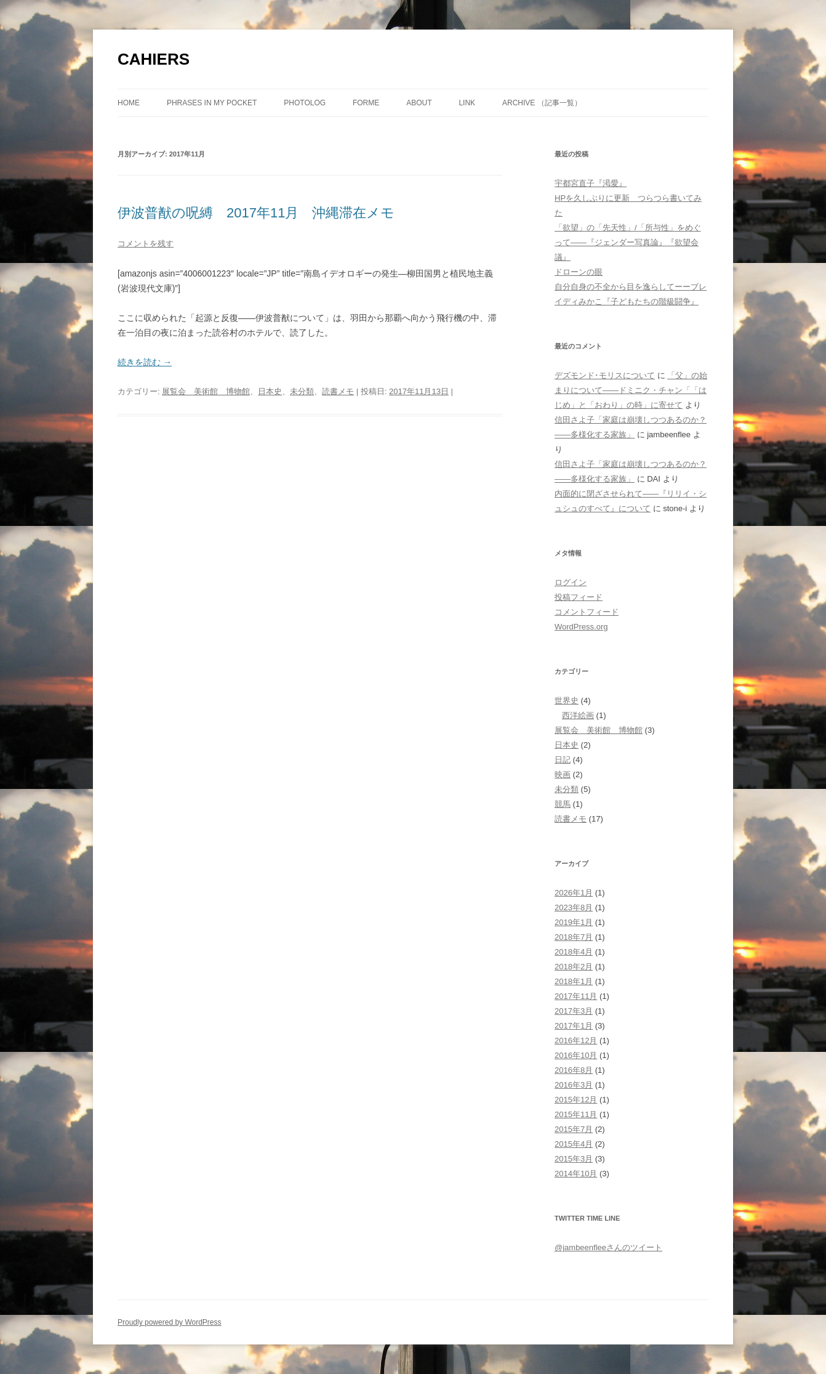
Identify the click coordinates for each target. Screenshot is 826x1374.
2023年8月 (574, 907)
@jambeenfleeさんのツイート (608, 1247)
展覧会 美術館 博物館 (206, 391)
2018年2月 (574, 966)
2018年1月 (574, 981)
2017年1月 (574, 1025)
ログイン (571, 582)
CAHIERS (154, 59)
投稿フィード (579, 597)
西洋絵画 (578, 715)
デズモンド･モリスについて (605, 375)
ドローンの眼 (579, 272)
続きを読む (145, 362)
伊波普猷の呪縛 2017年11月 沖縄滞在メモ (256, 212)
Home (129, 103)
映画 (563, 774)
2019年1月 (574, 922)
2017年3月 (574, 1011)
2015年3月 (574, 1158)
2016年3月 (574, 1084)
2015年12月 (576, 1099)
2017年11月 (576, 996)
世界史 (567, 700)
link (467, 103)
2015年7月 (574, 1129)
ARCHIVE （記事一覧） (542, 103)
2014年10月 (576, 1173)
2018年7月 (574, 937)
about (418, 103)
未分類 (302, 391)
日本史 (270, 391)
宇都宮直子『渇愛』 (591, 183)
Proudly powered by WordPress (170, 1322)
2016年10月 (576, 1055)
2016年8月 (574, 1070)
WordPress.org (581, 626)
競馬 (563, 804)
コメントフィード (587, 611)
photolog (305, 103)
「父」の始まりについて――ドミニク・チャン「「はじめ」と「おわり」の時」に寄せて (631, 390)
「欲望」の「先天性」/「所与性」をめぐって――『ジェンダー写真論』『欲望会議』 (628, 242)
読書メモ (338, 391)
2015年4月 (574, 1144)
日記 (563, 759)
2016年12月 (576, 1040)
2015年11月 (576, 1114)
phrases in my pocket (212, 103)
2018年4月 (574, 951)
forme (366, 103)
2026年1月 (574, 892)
